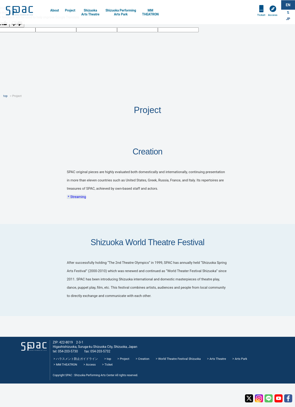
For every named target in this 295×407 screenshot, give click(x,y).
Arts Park (241, 358)
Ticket (260, 16)
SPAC (24, 11)
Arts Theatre (217, 358)
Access (272, 16)
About (54, 10)
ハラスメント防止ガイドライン (77, 358)
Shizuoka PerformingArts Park (121, 12)
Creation (143, 358)
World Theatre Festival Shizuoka (179, 358)
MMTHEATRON (150, 12)
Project (70, 10)
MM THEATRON (66, 364)
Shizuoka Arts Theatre (90, 12)
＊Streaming (76, 197)
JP (288, 19)
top (109, 358)
